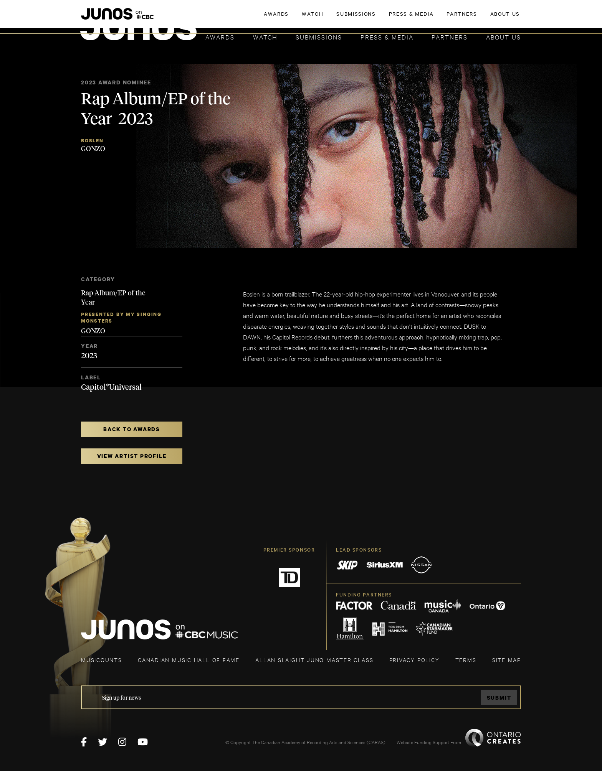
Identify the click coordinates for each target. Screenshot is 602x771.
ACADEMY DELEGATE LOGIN (484, 18)
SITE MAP (506, 659)
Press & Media (387, 37)
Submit (499, 697)
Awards (220, 37)
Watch (265, 37)
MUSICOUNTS (101, 659)
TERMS (465, 659)
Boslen (92, 140)
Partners (450, 37)
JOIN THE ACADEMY (414, 18)
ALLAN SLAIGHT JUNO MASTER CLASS (314, 659)
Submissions (319, 37)
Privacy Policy (414, 659)
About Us (503, 37)
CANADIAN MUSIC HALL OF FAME (189, 659)
